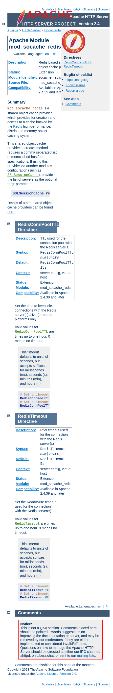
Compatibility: (19, 88)
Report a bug (75, 90)
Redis (17, 126)
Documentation (55, 30)
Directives (64, 9)
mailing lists (86, 656)
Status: (14, 72)
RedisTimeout (73, 66)
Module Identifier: (22, 77)
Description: (18, 62)
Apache (12, 30)
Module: (22, 288)
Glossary (88, 9)
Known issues (75, 85)
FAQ (76, 9)
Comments (73, 104)
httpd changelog (77, 80)
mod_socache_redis (25, 108)
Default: (22, 262)
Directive (27, 229)
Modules (48, 9)
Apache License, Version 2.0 (55, 674)
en (47, 54)
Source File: (18, 83)
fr (54, 54)
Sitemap (104, 9)
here (10, 212)
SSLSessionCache (23, 175)
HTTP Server (31, 30)
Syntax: (22, 252)
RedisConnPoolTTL (77, 62)
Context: (23, 273)
